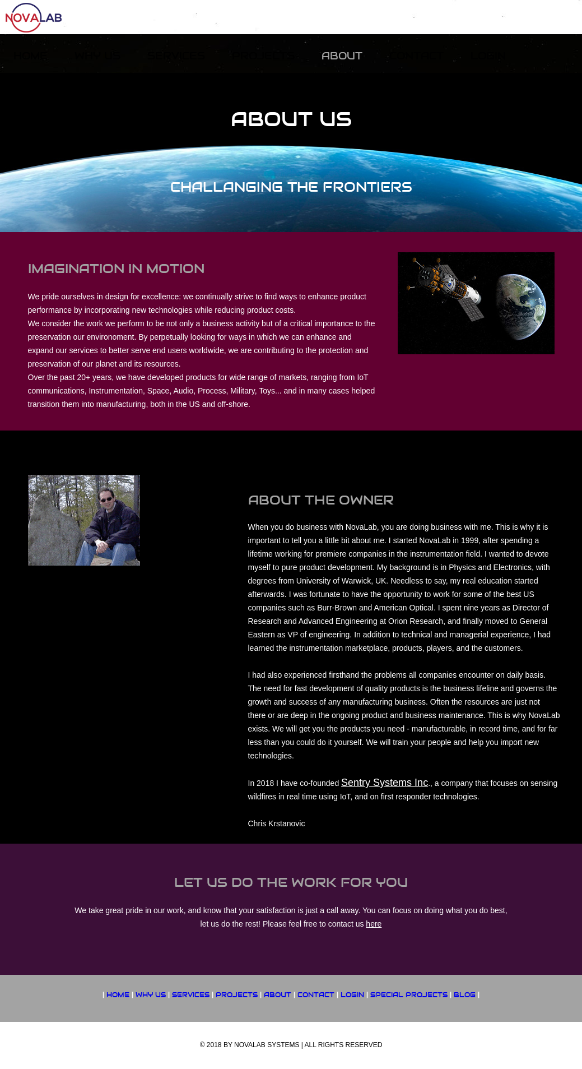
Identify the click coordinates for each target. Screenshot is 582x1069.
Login (488, 55)
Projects (263, 55)
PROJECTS (237, 995)
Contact (416, 55)
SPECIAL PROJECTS (409, 995)
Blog (465, 995)
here (373, 923)
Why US (97, 55)
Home (30, 55)
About (342, 55)
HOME (117, 995)
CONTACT (315, 995)
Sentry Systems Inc (384, 782)
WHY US (151, 995)
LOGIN (352, 995)
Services (176, 55)
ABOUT (277, 995)
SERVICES (190, 995)
